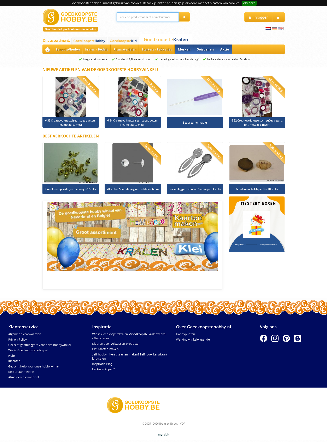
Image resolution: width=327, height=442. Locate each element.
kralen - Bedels (96, 49)
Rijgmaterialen (124, 49)
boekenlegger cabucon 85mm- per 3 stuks (195, 189)
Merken (184, 49)
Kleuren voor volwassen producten (116, 344)
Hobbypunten (185, 334)
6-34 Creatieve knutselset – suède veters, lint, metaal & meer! (132, 122)
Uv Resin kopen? (103, 369)
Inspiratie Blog (102, 364)
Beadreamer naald (195, 122)
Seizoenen (205, 49)
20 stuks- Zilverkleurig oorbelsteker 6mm (133, 189)
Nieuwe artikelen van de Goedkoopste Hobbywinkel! (100, 69)
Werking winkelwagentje (193, 339)
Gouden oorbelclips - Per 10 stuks (257, 189)
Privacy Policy (17, 339)
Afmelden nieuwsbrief (23, 377)
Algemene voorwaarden (24, 334)
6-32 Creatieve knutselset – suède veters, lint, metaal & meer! (257, 122)
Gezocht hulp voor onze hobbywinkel (33, 366)
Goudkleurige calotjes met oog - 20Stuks (70, 189)
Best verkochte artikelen (70, 136)
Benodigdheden (68, 49)
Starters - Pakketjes (157, 49)
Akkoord (249, 3)
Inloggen (259, 17)
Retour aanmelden (21, 372)
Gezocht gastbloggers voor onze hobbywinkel (39, 345)
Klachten (14, 361)
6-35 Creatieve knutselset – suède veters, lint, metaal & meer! (70, 122)
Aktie (224, 49)
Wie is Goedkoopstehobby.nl (28, 350)
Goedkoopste (89, 41)
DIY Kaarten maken (105, 349)
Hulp (11, 356)
